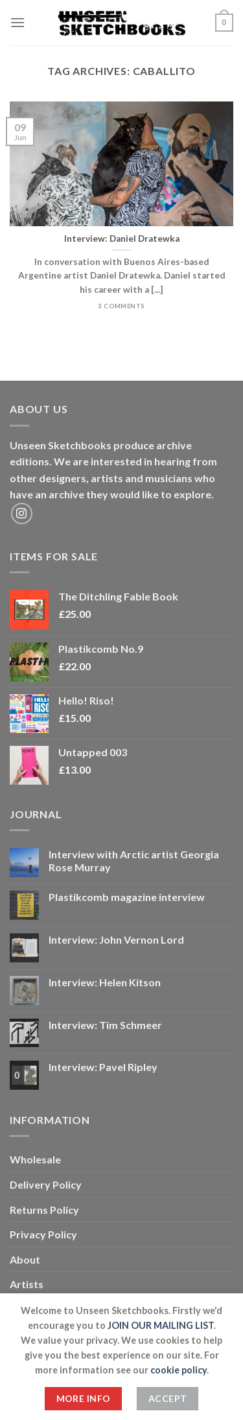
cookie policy (178, 1369)
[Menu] (17, 22)
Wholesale (35, 1159)
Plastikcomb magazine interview (127, 897)
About (25, 1259)
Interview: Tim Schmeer (105, 1025)
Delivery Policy (46, 1184)
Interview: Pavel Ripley (103, 1067)
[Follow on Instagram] (21, 513)
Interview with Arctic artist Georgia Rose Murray (134, 860)
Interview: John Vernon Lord (116, 939)
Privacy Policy (43, 1234)
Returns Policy (44, 1209)
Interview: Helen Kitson (105, 982)
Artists (26, 1284)
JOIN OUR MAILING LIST (161, 1325)
